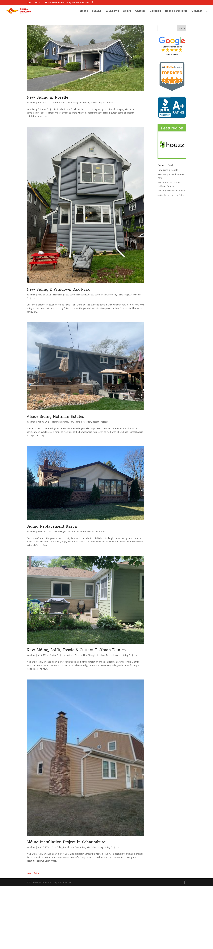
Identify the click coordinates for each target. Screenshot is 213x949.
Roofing (155, 11)
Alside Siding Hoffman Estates (55, 416)
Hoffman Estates (60, 421)
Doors (127, 11)
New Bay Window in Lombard (172, 190)
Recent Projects (176, 11)
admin (32, 102)
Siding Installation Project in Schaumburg (66, 842)
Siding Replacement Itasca (52, 526)
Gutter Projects (59, 102)
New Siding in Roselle (47, 97)
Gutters (140, 11)
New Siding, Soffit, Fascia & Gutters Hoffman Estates (76, 649)
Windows (112, 11)
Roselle (110, 102)
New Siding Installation (78, 102)
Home (84, 11)
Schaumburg (97, 847)
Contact (196, 11)
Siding (97, 11)
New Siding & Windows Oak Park (58, 289)
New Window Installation (88, 294)
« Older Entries (34, 873)
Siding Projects (124, 294)
